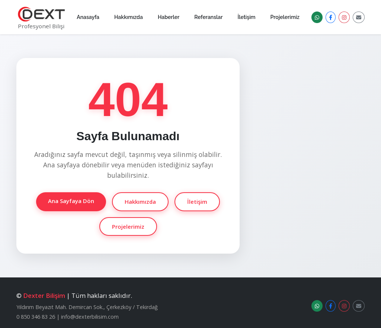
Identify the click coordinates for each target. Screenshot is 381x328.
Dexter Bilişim (44, 295)
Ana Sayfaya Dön (71, 201)
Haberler (168, 17)
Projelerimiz (285, 17)
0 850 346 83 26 (35, 316)
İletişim (246, 17)
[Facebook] (331, 17)
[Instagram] (344, 17)
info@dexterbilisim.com (90, 316)
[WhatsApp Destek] (317, 17)
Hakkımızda (128, 17)
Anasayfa (88, 17)
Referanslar (208, 17)
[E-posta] (359, 17)
